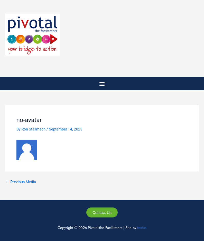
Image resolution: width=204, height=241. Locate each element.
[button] (102, 83)
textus (141, 227)
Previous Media (21, 182)
